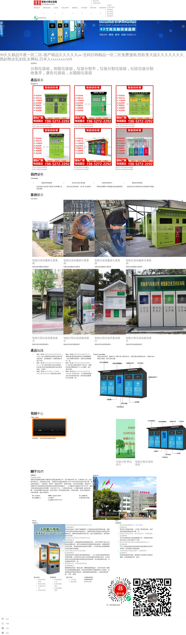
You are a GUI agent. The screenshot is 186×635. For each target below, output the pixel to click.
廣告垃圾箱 (55, 73)
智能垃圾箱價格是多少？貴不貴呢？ (132, 525)
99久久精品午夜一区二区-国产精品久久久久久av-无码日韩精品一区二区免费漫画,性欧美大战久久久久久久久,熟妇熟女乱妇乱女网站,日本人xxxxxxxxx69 (92, 57)
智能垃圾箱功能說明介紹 (82, 354)
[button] (46, 13)
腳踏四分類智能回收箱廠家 (124, 167)
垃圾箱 (56, 8)
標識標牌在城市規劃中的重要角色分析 (77, 538)
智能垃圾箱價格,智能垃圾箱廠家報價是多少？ (135, 542)
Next (183, 26)
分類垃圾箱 (40, 68)
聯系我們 (102, 8)
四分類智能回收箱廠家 (81, 167)
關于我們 (93, 8)
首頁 (4, 619)
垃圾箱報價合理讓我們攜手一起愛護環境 (133, 551)
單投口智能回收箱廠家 (39, 167)
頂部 (4, 633)
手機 (4, 624)
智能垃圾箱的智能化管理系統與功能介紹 (78, 525)
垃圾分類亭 (65, 8)
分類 (4, 628)
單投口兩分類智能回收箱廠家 (83, 124)
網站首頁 (37, 8)
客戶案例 (84, 8)
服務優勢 (74, 582)
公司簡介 (74, 579)
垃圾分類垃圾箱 (113, 68)
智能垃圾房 (42, 590)
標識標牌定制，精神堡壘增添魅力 (76, 563)
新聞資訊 (75, 8)
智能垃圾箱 (46, 8)
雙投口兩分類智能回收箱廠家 (42, 124)
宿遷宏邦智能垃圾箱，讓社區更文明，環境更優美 (136, 533)
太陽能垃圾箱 (80, 73)
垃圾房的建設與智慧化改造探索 (75, 551)
